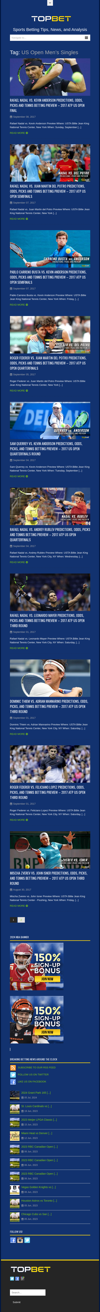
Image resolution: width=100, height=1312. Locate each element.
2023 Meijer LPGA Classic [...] (39, 1119)
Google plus (22, 1279)
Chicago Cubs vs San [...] (36, 1214)
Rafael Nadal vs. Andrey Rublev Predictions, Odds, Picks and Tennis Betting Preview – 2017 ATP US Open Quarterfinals (50, 534)
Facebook (17, 1279)
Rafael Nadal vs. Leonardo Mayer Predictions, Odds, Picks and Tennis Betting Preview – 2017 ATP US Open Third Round (47, 620)
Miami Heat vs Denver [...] (36, 1133)
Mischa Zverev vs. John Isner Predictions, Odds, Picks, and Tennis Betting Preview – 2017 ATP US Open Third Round (48, 878)
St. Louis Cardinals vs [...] (36, 1106)
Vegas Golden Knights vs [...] (38, 1187)
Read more (17, 133)
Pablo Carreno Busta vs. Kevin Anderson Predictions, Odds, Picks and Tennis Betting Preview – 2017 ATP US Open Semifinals (48, 277)
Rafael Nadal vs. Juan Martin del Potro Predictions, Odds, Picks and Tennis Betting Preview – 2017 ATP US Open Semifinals (48, 191)
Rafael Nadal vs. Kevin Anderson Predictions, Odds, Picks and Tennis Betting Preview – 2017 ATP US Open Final (47, 105)
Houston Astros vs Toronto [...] (39, 1200)
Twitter (12, 1279)
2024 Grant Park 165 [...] (36, 1092)
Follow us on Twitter (33, 1074)
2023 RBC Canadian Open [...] (39, 1146)
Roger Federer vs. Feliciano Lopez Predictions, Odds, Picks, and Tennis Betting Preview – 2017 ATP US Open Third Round (47, 792)
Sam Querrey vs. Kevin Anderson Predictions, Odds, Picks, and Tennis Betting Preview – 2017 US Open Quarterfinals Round (46, 448)
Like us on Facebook (32, 1081)
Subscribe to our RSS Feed (37, 1067)
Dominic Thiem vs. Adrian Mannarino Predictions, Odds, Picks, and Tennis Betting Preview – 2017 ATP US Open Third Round (49, 706)
